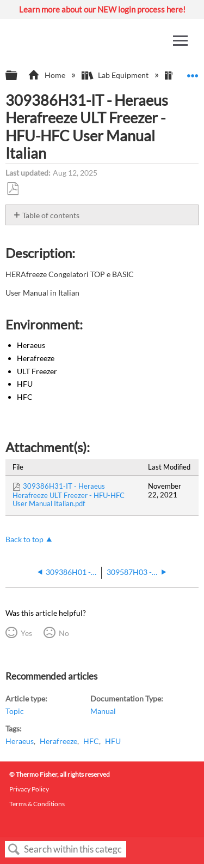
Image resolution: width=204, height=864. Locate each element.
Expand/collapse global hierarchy (18, 76)
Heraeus (19, 741)
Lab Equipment (116, 75)
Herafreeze (58, 741)
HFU (113, 741)
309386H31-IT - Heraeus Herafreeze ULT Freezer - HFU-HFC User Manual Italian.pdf (69, 495)
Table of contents (50, 215)
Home (47, 75)
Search (14, 849)
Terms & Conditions (37, 804)
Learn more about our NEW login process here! (102, 9)
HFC (91, 741)
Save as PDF (12, 189)
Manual (103, 711)
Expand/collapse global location (193, 72)
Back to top (24, 539)
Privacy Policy (29, 789)
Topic (14, 711)
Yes (26, 633)
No (64, 633)
